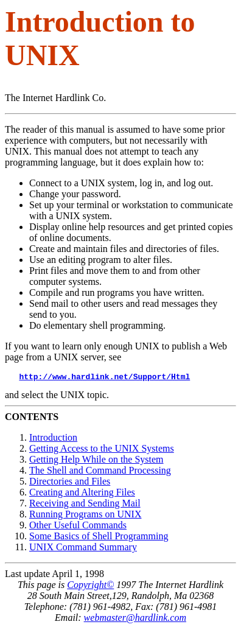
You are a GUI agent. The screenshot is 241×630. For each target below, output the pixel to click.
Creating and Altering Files (82, 494)
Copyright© (90, 586)
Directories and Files (69, 483)
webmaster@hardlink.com (135, 619)
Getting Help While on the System (96, 461)
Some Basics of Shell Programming (98, 538)
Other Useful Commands (78, 527)
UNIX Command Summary (83, 549)
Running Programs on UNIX (85, 516)
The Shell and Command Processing (100, 472)
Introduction (53, 439)
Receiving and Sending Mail (85, 505)
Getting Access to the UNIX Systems (101, 450)
